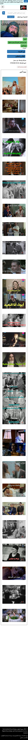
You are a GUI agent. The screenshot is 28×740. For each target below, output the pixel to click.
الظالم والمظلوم (20, 56)
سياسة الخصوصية (17, 735)
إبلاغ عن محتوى (24, 737)
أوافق (26, 1)
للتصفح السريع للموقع (22, 17)
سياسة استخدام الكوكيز (6, 735)
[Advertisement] (14, 676)
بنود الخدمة (25, 735)
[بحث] (3, 13)
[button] (24, 45)
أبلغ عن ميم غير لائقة (22, 66)
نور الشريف (21, 51)
